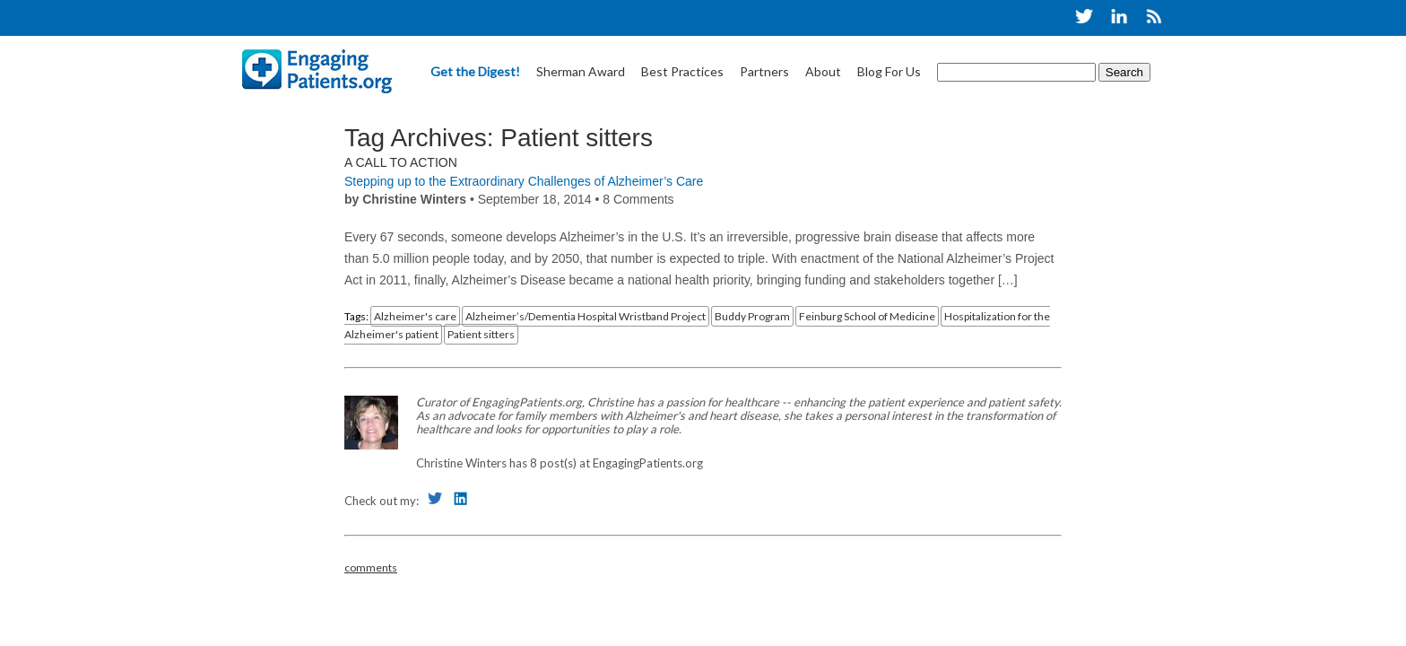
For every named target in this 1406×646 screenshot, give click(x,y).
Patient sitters (481, 334)
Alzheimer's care (415, 316)
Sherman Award (580, 71)
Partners (764, 71)
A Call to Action (400, 162)
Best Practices (682, 71)
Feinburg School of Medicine (867, 316)
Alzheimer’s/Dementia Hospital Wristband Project (585, 316)
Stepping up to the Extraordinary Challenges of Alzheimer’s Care (523, 181)
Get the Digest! (475, 71)
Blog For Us (889, 71)
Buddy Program (752, 316)
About (823, 71)
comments (370, 567)
